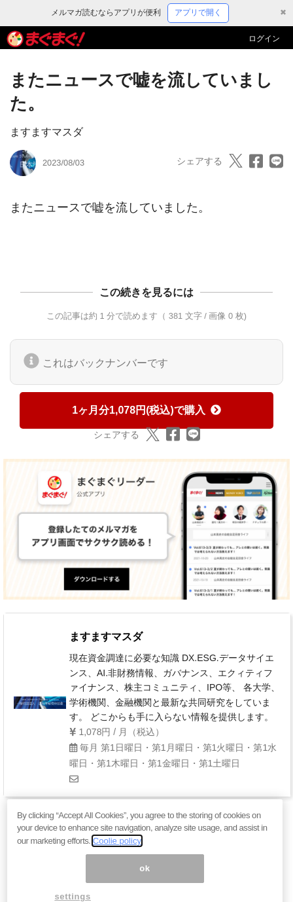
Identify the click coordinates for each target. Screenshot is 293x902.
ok (144, 876)
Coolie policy (117, 849)
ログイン (264, 38)
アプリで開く (198, 12)
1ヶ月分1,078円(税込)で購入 (146, 410)
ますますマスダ (46, 131)
